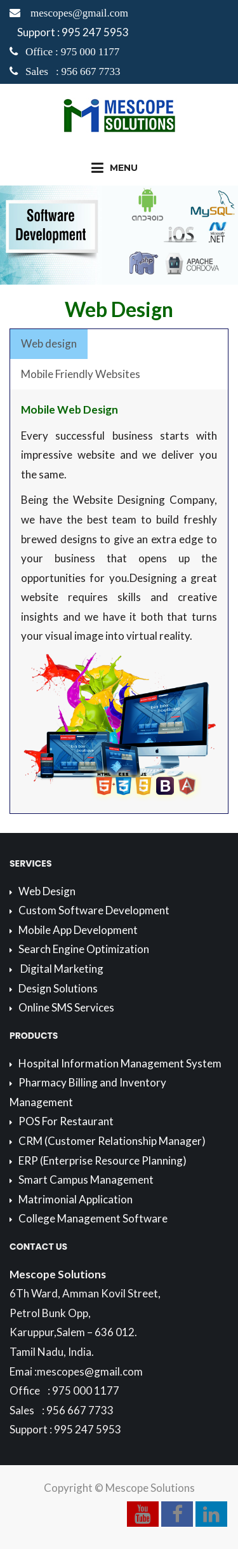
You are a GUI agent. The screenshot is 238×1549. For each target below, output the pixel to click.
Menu (114, 168)
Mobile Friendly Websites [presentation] (80, 374)
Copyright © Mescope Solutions (119, 1487)
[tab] (49, 344)
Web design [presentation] (49, 343)
